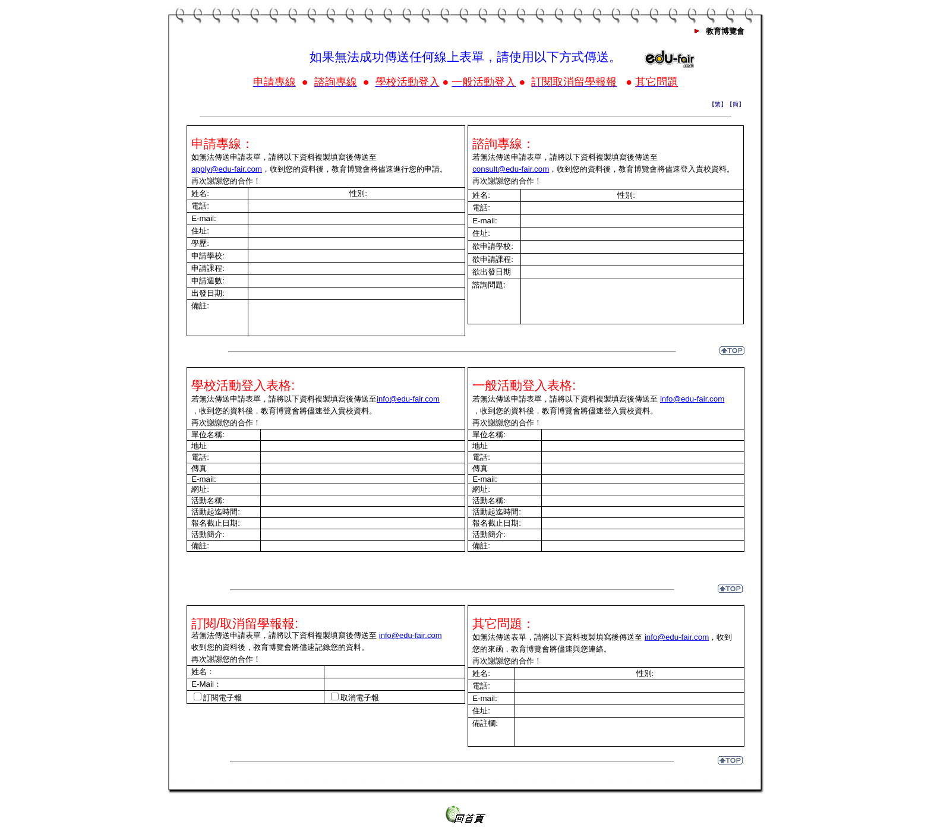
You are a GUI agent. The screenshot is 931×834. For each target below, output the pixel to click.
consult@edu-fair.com (510, 169)
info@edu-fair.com (408, 398)
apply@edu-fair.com (226, 169)
